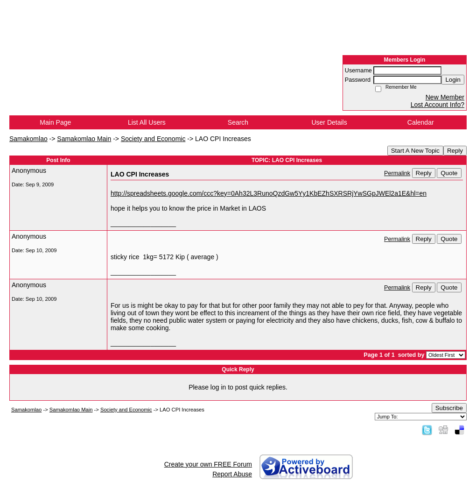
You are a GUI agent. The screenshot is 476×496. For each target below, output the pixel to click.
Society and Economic (153, 138)
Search (238, 122)
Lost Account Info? (437, 104)
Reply (455, 150)
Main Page (55, 122)
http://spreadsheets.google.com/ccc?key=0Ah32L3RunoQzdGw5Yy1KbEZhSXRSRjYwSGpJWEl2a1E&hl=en (269, 193)
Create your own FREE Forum (208, 464)
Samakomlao (28, 138)
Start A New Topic (415, 150)
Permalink (397, 173)
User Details (329, 122)
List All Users (147, 122)
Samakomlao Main (84, 138)
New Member (445, 97)
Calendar (420, 122)
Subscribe (449, 407)
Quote (449, 173)
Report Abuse (232, 474)
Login (453, 79)
